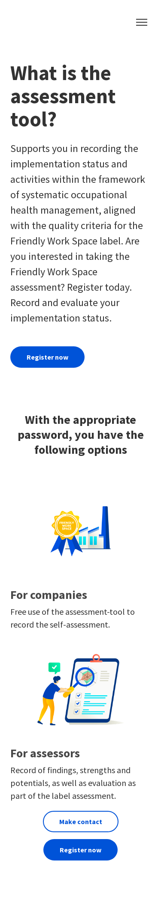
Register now (47, 357)
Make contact (80, 821)
